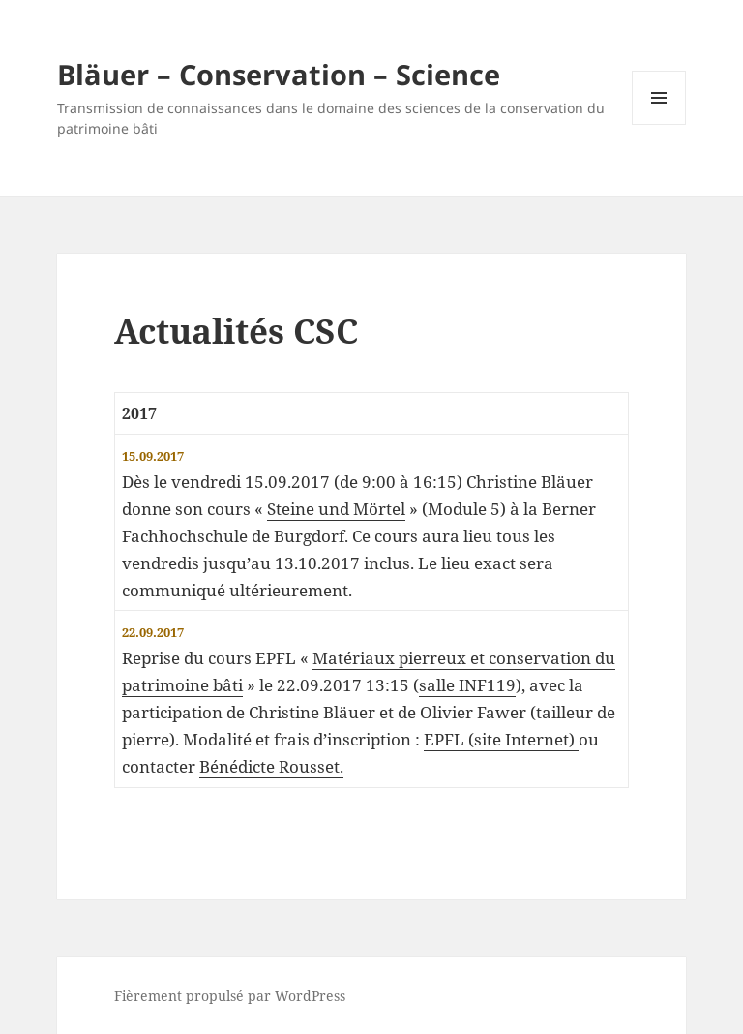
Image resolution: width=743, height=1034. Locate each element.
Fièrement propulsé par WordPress (229, 996)
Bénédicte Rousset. (271, 766)
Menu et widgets (659, 124)
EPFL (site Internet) (501, 739)
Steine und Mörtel (336, 509)
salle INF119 (467, 685)
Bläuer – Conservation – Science (278, 74)
